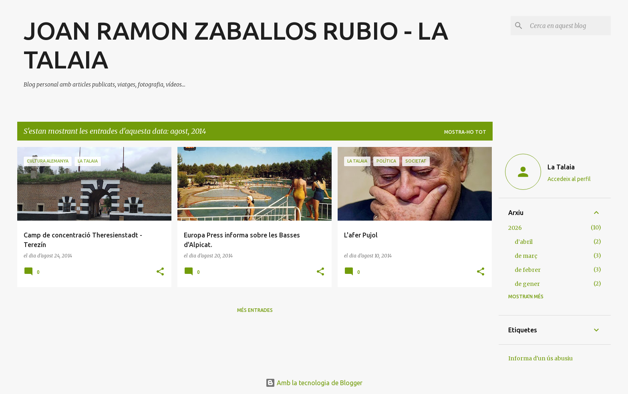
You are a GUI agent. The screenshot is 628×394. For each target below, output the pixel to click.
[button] (160, 272)
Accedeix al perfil (569, 179)
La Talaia (561, 167)
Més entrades (255, 310)
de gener (527, 283)
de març (526, 255)
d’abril (524, 241)
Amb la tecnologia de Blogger (314, 382)
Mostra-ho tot (465, 132)
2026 (515, 227)
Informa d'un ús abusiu (540, 358)
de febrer (528, 269)
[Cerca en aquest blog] (569, 25)
